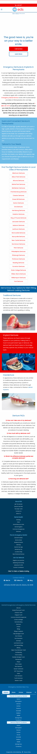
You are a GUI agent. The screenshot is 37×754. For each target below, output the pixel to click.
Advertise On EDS (18, 565)
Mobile (18, 715)
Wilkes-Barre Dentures (18, 274)
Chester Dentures (18, 195)
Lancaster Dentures (18, 222)
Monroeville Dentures (18, 233)
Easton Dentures (18, 203)
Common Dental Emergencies (18, 617)
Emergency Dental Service (10, 98)
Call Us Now (18, 49)
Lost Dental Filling (18, 645)
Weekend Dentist (18, 542)
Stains (18, 673)
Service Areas (18, 540)
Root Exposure (18, 666)
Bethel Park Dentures (18, 184)
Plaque (18, 661)
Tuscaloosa (18, 720)
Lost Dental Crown (18, 643)
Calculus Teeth (18, 612)
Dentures (17, 13)
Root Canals (18, 664)
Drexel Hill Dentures (18, 199)
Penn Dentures (18, 248)
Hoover (18, 734)
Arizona (21, 692)
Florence (18, 708)
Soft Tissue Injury (18, 671)
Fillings (18, 629)
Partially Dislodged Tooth (18, 657)
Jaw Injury (18, 640)
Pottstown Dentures (18, 259)
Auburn (18, 699)
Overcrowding (18, 654)
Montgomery (18, 717)
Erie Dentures (18, 207)
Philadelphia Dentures (18, 251)
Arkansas (29, 692)
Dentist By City (18, 549)
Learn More (18, 54)
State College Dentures (18, 270)
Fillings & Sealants (18, 631)
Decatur (18, 703)
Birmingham (18, 701)
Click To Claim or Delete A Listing (18, 571)
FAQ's (18, 522)
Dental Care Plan (18, 506)
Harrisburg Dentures (18, 210)
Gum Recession (18, 638)
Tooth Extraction (18, 678)
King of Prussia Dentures (18, 218)
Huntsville (18, 710)
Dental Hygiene (18, 527)
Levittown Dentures (18, 229)
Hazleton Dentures (18, 214)
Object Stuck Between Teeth (18, 650)
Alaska (13, 692)
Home (13, 13)
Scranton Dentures (18, 266)
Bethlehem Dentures (18, 188)
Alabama (5, 692)
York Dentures (18, 281)
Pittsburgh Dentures (18, 255)
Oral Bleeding (18, 652)
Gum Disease (18, 636)
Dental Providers (18, 537)
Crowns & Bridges (18, 619)
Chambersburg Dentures (18, 192)
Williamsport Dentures (18, 278)
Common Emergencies (18, 529)
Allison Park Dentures (18, 177)
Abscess (18, 608)
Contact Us (18, 511)
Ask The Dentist (18, 504)
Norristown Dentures (18, 244)
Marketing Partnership (18, 562)
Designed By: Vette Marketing (13, 752)
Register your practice (18, 560)
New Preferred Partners (18, 554)
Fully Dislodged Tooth (18, 633)
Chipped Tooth (18, 615)
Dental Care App (18, 547)
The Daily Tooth (18, 509)
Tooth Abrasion (18, 676)
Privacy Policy (27, 752)
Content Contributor (18, 567)
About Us (18, 513)
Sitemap (18, 544)
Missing (18, 647)
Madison (18, 713)
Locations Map (18, 551)
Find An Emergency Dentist (18, 696)
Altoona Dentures (18, 180)
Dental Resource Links (18, 524)
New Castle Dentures (18, 240)
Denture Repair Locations (18, 722)
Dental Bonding (18, 622)
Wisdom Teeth (18, 680)
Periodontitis (18, 659)
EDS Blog (18, 519)
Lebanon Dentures (18, 225)
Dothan (18, 706)
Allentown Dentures (18, 173)
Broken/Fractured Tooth (18, 610)
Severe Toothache (18, 669)
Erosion (18, 626)
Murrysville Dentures (18, 236)
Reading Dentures (18, 263)
